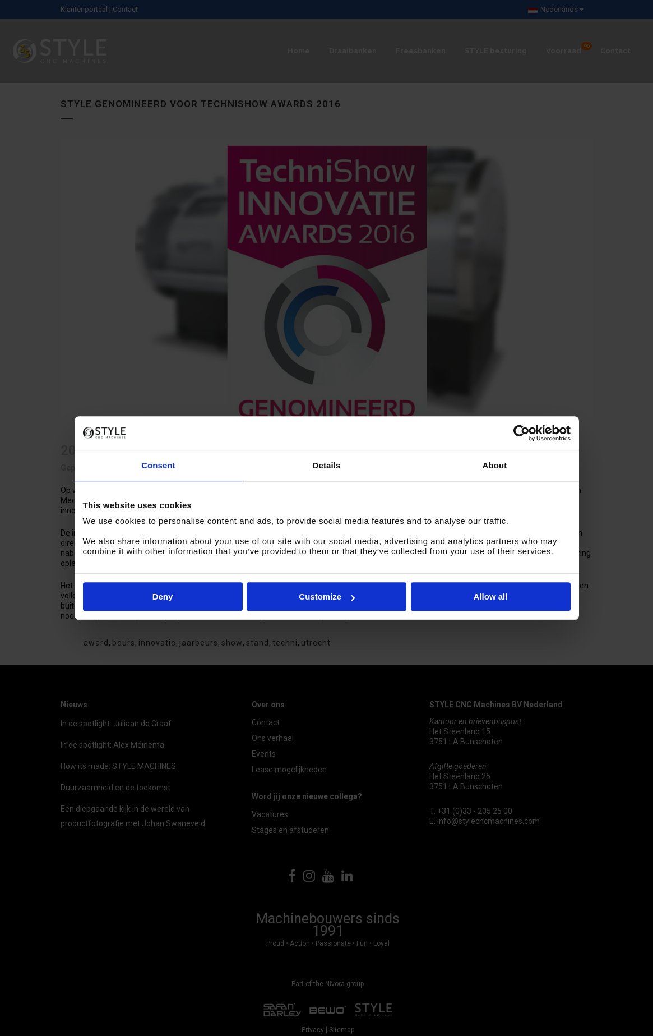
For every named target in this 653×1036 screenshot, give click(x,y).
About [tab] (495, 465)
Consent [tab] (158, 465)
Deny (162, 596)
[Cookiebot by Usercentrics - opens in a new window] (522, 433)
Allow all (491, 596)
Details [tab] (327, 465)
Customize (327, 596)
